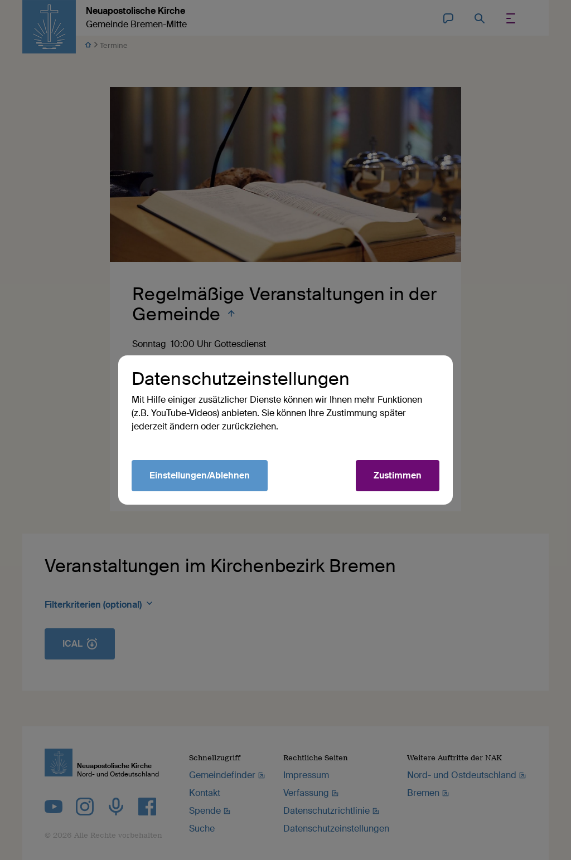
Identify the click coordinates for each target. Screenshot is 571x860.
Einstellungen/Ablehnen (199, 475)
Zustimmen (398, 475)
